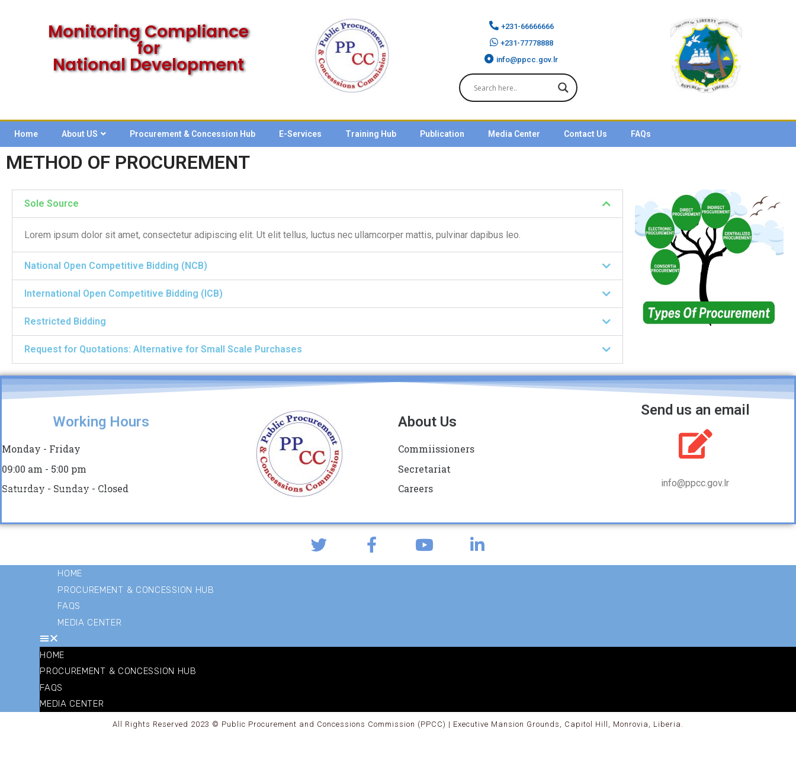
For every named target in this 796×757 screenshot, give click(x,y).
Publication (442, 134)
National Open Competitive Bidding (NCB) (115, 265)
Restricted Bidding (65, 321)
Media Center (514, 134)
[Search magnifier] (563, 87)
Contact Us (585, 134)
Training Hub (370, 134)
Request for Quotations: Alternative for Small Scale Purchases (163, 349)
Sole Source (51, 203)
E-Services (300, 134)
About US (84, 134)
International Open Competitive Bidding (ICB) (123, 293)
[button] (317, 203)
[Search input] (513, 87)
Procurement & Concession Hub (192, 134)
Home (26, 134)
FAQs (641, 134)
